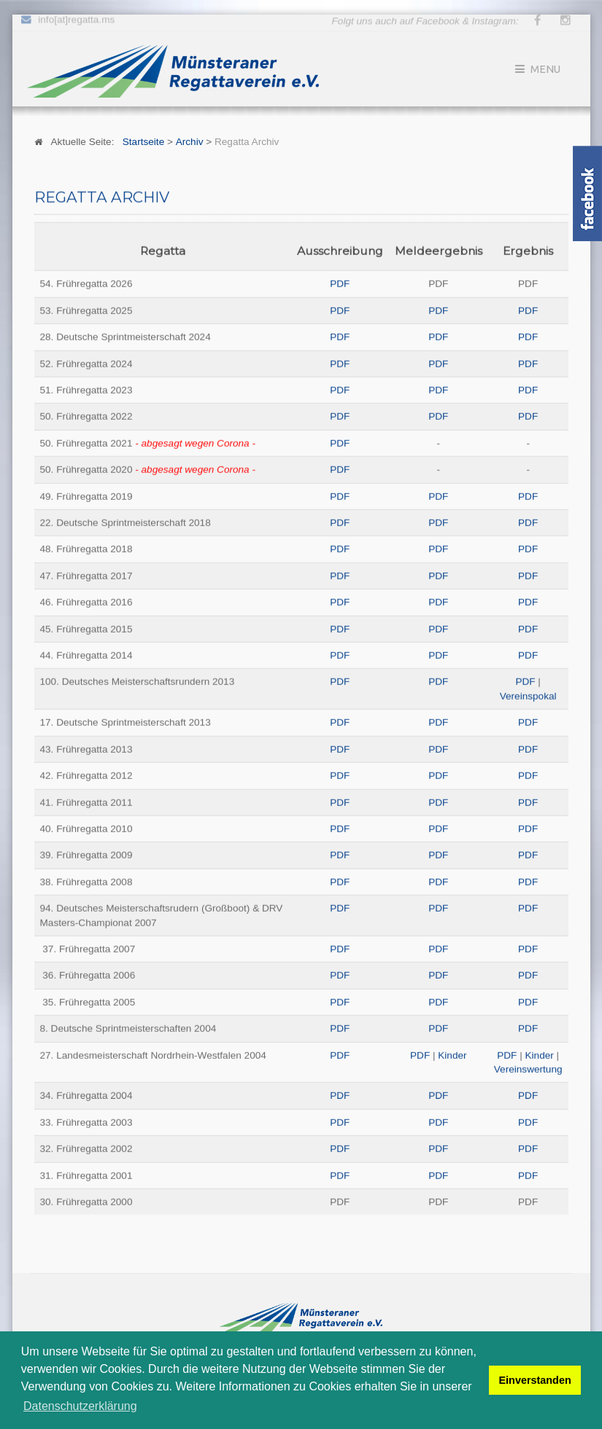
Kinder (452, 1054)
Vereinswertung (528, 1068)
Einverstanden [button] (535, 1380)
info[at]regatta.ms (76, 17)
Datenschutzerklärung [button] (80, 1406)
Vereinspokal (528, 695)
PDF (340, 283)
